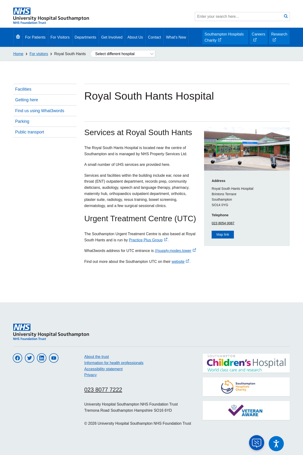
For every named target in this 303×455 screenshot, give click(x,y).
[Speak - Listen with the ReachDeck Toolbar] (276, 443)
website (180, 262)
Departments (85, 37)
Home (18, 54)
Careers (258, 38)
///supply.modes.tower (175, 251)
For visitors (39, 54)
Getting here (26, 99)
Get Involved (111, 37)
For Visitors (60, 37)
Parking (22, 121)
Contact (154, 37)
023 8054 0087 (223, 223)
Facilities (23, 89)
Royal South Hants (70, 54)
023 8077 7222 (103, 389)
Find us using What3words (39, 110)
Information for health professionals (113, 363)
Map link (222, 234)
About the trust (96, 357)
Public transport (29, 132)
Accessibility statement (103, 369)
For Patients (35, 37)
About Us (135, 37)
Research (279, 38)
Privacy (90, 375)
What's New (176, 37)
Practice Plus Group (148, 240)
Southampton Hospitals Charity (224, 38)
